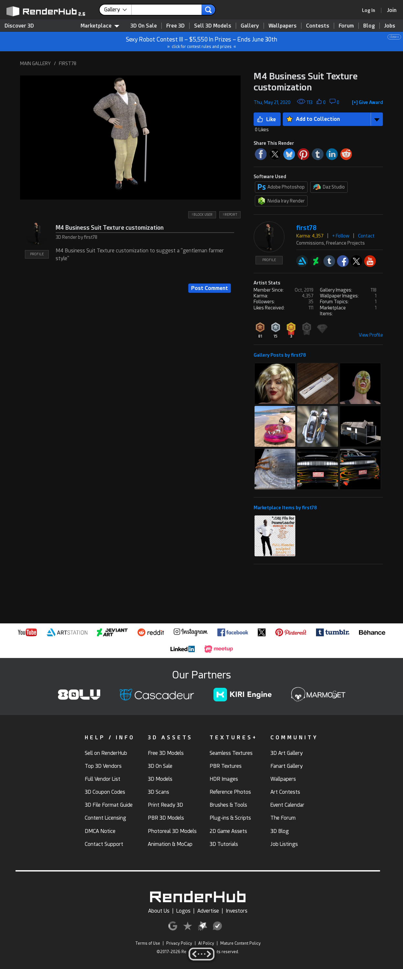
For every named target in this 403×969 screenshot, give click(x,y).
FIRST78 (67, 63)
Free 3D (175, 26)
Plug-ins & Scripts (230, 818)
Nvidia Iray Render (281, 201)
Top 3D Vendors (103, 766)
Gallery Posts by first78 (280, 355)
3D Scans (158, 792)
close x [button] (394, 37)
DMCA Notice (100, 831)
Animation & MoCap (170, 844)
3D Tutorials (224, 844)
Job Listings (284, 844)
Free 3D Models (166, 753)
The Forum (283, 818)
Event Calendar (287, 805)
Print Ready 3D (165, 805)
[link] (370, 10)
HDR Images (224, 779)
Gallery (250, 26)
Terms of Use (147, 943)
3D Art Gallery (286, 753)
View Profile (371, 335)
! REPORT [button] (230, 214)
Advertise (208, 911)
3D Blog (279, 831)
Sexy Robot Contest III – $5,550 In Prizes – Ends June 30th (202, 41)
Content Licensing (105, 818)
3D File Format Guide (109, 805)
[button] (130, 137)
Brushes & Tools (228, 805)
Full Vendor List (102, 779)
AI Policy (206, 943)
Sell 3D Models (212, 26)
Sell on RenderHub (106, 753)
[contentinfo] (118, 10)
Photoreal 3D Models (172, 831)
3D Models (160, 779)
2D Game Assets (228, 831)
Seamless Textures (231, 753)
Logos (183, 911)
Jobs (389, 26)
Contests (317, 26)
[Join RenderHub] (392, 10)
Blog (369, 26)
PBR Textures (226, 766)
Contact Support (104, 844)
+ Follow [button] (340, 235)
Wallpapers (282, 26)
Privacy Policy (179, 943)
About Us (158, 911)
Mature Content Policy (240, 943)
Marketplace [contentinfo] (100, 26)
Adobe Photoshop (281, 187)
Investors (236, 911)
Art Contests (285, 792)
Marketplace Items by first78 (285, 507)
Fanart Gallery (286, 766)
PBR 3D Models (166, 818)
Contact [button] (366, 235)
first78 (306, 228)
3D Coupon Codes (105, 792)
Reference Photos (230, 792)
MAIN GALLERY (35, 63)
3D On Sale (143, 26)
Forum (346, 26)
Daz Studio (329, 187)
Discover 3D (19, 26)
